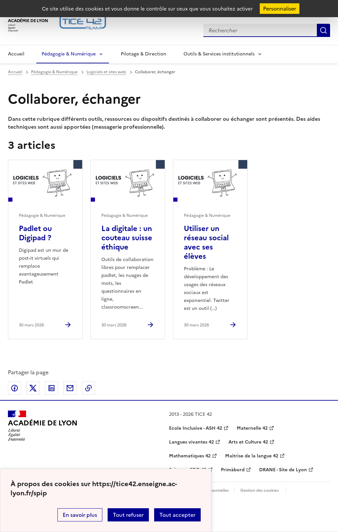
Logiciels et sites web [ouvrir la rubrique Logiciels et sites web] (106, 72)
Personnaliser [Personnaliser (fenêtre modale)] (279, 9)
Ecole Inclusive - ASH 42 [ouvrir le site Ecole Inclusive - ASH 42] (195, 428)
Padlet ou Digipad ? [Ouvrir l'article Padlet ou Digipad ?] (35, 233)
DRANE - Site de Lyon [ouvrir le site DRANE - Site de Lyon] (283, 469)
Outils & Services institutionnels (219, 53)
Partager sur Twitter (33, 388)
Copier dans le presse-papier (88, 388)
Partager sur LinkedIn (51, 388)
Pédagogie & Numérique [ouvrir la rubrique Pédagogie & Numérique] (54, 72)
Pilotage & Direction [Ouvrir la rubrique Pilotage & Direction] (143, 53)
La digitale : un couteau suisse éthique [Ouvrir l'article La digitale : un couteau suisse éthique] (126, 237)
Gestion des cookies (259, 490)
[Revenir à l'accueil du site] (43, 426)
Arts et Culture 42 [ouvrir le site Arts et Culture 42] (248, 442)
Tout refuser (128, 515)
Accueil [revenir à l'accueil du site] (15, 72)
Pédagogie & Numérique (69, 53)
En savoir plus (80, 515)
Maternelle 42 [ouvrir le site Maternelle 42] (252, 428)
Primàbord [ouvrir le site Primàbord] (233, 469)
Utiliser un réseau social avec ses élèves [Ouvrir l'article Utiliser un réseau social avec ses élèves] (206, 242)
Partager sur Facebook (14, 388)
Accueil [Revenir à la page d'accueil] (16, 53)
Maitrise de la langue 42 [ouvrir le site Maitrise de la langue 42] (251, 455)
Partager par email (70, 388)
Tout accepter (177, 515)
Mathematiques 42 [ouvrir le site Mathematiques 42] (190, 455)
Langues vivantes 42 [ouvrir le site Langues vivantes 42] (191, 442)
